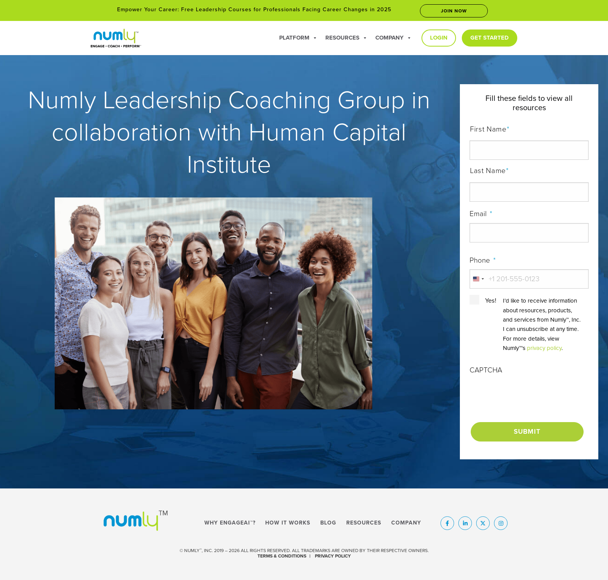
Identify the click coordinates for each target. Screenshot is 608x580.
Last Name (529, 171)
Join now (454, 11)
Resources (346, 37)
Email (481, 213)
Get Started (489, 37)
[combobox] (478, 279)
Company (393, 37)
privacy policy (544, 348)
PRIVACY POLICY (333, 554)
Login (438, 37)
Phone (483, 260)
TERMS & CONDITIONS (281, 554)
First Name (529, 129)
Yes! (490, 301)
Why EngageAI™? (230, 521)
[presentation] (528, 394)
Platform (298, 37)
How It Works (287, 521)
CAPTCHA (486, 370)
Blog (328, 521)
